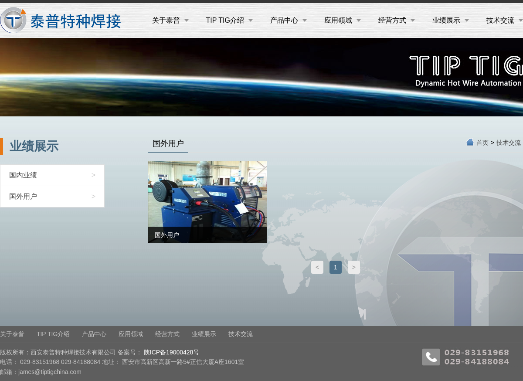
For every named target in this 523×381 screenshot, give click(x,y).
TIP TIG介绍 (229, 20)
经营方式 (396, 20)
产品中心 (288, 20)
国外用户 (52, 196)
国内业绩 (52, 175)
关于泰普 (170, 20)
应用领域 (342, 20)
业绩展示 (450, 20)
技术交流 (504, 20)
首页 (482, 142)
